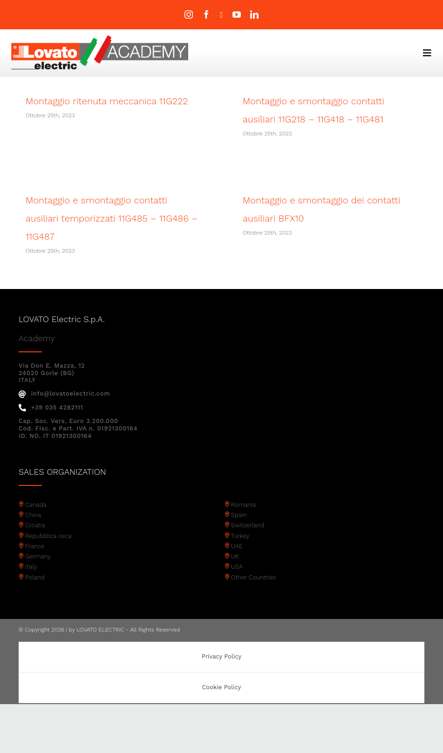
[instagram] (188, 14)
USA (237, 580)
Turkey (240, 549)
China (33, 528)
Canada (36, 518)
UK (235, 570)
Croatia (35, 539)
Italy (31, 580)
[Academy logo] (99, 38)
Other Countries (253, 591)
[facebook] (206, 14)
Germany (38, 570)
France (34, 560)
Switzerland (247, 539)
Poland (34, 591)
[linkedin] (254, 14)
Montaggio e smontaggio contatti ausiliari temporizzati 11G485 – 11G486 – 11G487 (123, 214)
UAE (237, 560)
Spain (239, 528)
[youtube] (236, 14)
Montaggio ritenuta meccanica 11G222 (107, 101)
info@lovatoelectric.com (64, 407)
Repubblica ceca (48, 549)
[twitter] (221, 15)
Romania (243, 518)
